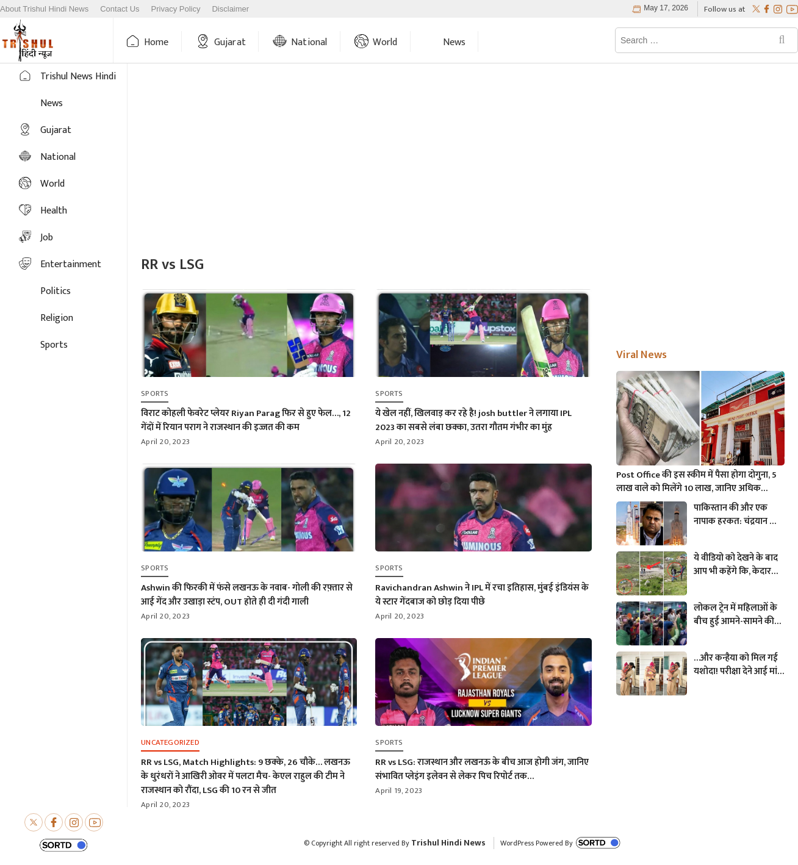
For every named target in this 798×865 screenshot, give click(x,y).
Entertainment (70, 264)
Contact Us (119, 9)
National (309, 42)
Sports (54, 345)
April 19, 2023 (398, 790)
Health (53, 211)
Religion (56, 318)
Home (156, 42)
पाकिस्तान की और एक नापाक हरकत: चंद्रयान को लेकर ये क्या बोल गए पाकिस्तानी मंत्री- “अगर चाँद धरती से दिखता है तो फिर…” (736, 514)
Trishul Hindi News (448, 843)
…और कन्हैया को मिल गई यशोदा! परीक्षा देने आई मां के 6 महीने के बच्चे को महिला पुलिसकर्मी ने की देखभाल (736, 664)
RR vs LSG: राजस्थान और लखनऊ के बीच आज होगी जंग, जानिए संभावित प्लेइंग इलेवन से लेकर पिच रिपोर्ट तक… (482, 769)
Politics (55, 291)
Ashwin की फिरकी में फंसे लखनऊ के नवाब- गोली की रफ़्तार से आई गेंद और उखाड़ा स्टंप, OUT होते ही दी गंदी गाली (247, 595)
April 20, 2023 (165, 441)
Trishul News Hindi (78, 76)
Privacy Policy (176, 9)
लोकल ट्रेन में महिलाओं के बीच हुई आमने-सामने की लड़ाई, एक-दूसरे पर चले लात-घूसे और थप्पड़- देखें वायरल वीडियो (735, 614)
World (385, 42)
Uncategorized (170, 742)
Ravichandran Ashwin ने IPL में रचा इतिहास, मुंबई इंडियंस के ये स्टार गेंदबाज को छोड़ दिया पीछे (482, 595)
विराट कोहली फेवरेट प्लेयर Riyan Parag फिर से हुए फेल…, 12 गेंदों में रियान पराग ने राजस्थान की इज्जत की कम (246, 420)
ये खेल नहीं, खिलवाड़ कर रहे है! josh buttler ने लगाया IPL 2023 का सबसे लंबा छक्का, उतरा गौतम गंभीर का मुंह (473, 420)
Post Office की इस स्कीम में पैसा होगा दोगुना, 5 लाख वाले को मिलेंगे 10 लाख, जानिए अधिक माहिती (696, 481)
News (454, 42)
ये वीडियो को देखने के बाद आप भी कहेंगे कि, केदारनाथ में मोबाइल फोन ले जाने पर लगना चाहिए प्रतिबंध (739, 564)
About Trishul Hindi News (44, 9)
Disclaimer (230, 9)
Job (46, 237)
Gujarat (230, 42)
